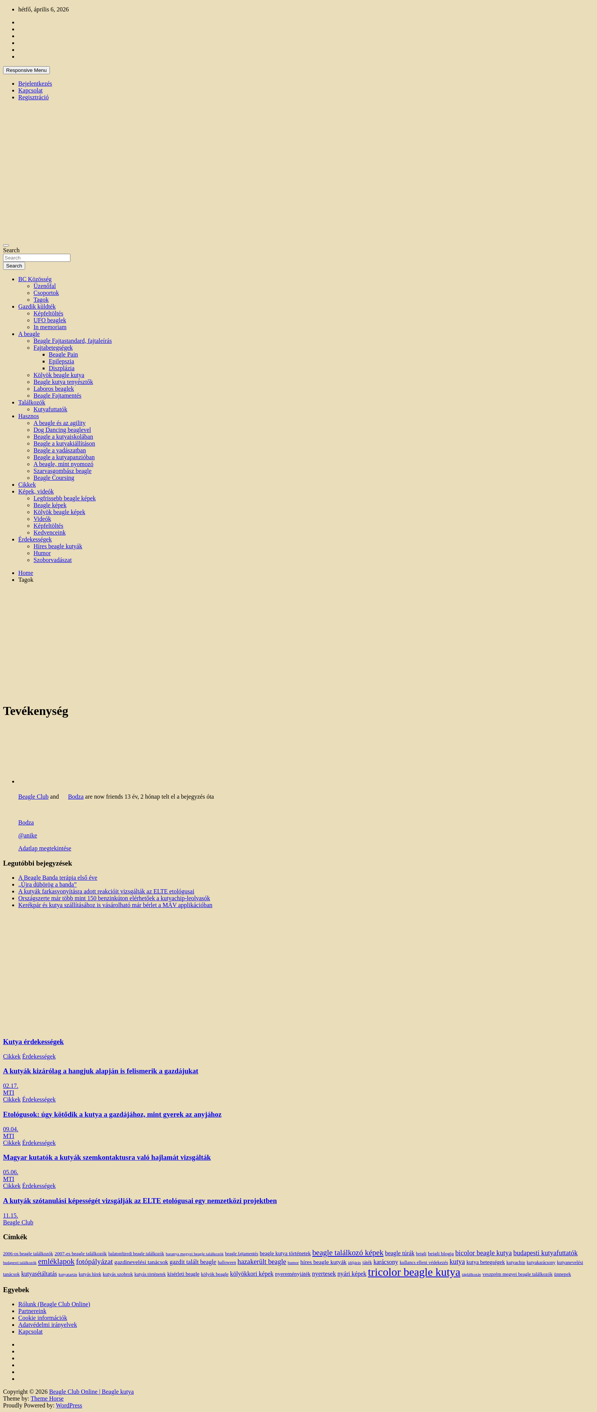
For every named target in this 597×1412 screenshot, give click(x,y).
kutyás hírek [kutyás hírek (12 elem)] (90, 1274)
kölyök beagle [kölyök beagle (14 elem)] (215, 1274)
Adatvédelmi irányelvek (47, 1324)
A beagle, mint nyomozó (63, 464)
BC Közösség (35, 279)
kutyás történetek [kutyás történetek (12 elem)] (150, 1274)
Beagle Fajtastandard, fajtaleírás (73, 340)
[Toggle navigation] (6, 245)
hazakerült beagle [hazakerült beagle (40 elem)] (262, 1262)
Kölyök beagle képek (59, 512)
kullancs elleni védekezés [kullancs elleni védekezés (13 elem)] (424, 1262)
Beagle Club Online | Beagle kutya (91, 1391)
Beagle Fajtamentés (57, 395)
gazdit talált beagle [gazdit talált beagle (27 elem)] (193, 1262)
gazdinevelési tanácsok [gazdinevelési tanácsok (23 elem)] (141, 1262)
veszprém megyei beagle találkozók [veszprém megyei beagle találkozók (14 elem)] (517, 1274)
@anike (27, 835)
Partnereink (32, 1311)
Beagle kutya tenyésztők (63, 382)
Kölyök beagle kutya (59, 375)
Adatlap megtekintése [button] (44, 848)
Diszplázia (62, 368)
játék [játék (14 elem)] (367, 1262)
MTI (8, 1092)
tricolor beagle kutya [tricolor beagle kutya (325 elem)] (414, 1272)
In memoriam (50, 327)
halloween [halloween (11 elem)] (227, 1262)
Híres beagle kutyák (58, 546)
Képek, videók (36, 491)
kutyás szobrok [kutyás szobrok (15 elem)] (118, 1274)
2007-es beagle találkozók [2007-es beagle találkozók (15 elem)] (80, 1253)
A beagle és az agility (60, 423)
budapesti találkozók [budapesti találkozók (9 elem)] (20, 1263)
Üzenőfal (45, 286)
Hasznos (28, 416)
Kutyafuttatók (50, 409)
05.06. (10, 1172)
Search (11, 250)
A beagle (29, 334)
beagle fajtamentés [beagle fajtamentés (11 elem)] (241, 1253)
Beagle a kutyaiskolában (63, 436)
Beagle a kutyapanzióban (64, 457)
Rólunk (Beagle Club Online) (54, 1304)
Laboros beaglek (54, 388)
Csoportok (46, 293)
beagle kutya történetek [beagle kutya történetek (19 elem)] (285, 1253)
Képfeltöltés (48, 313)
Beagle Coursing (54, 477)
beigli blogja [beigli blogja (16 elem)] (441, 1253)
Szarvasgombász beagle (62, 471)
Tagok (41, 299)
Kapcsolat (30, 90)
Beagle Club (33, 796)
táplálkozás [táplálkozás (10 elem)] (471, 1274)
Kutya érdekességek (33, 1042)
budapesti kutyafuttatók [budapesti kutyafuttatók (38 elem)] (545, 1253)
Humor (42, 553)
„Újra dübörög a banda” (47, 884)
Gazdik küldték (37, 306)
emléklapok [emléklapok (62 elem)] (56, 1261)
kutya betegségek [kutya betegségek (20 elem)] (485, 1262)
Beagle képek (50, 505)
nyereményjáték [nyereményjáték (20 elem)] (292, 1274)
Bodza (76, 796)
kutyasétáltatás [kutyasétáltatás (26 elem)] (39, 1273)
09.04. (10, 1129)
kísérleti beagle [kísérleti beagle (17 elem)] (183, 1274)
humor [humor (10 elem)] (293, 1262)
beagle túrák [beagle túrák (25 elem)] (399, 1253)
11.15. (10, 1215)
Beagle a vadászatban (60, 450)
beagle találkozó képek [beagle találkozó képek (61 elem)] (347, 1252)
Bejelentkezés (35, 83)
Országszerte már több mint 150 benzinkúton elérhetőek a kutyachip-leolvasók (114, 898)
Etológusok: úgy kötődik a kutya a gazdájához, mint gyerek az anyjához (112, 1114)
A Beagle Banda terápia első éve (57, 877)
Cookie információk (42, 1318)
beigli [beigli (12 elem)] (421, 1253)
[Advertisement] (298, 642)
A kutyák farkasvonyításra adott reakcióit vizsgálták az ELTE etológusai (106, 891)
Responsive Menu (26, 70)
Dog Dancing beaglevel (62, 430)
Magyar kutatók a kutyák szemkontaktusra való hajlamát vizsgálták (107, 1157)
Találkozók (31, 402)
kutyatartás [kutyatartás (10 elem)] (68, 1274)
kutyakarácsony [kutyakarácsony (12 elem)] (541, 1262)
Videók (42, 519)
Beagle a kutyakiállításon (64, 443)
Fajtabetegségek (53, 347)
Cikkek (27, 484)
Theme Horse (47, 1398)
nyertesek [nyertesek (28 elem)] (324, 1273)
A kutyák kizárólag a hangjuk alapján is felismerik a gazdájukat (100, 1071)
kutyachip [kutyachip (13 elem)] (515, 1262)
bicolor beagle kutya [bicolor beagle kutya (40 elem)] (483, 1253)
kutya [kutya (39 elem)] (457, 1262)
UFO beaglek (50, 320)
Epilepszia (61, 361)
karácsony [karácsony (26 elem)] (386, 1262)
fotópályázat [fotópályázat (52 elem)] (94, 1262)
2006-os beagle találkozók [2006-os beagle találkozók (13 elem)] (28, 1253)
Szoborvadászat (53, 560)
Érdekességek (35, 539)
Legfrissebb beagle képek (65, 498)
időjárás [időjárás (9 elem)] (354, 1263)
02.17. (10, 1085)
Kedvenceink (49, 532)
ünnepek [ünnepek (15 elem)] (562, 1274)
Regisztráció (33, 97)
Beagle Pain (63, 354)
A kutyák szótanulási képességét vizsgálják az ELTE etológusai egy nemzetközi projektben (140, 1201)
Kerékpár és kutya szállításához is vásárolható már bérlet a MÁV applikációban (115, 905)
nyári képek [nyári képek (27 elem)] (351, 1273)
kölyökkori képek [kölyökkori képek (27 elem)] (251, 1273)
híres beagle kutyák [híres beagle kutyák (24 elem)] (323, 1262)
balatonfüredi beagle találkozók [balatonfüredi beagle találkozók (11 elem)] (136, 1253)
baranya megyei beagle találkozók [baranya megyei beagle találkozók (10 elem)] (194, 1253)
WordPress (69, 1405)
